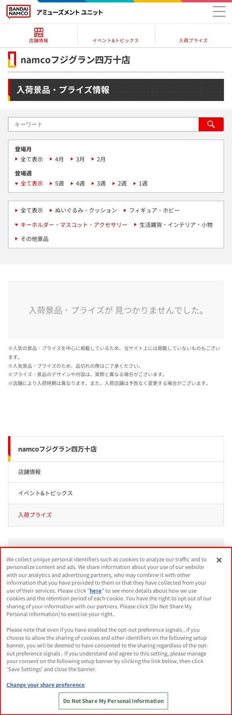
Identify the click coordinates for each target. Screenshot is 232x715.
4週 (80, 183)
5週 (59, 183)
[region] (116, 631)
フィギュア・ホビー (154, 210)
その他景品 (35, 239)
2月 (101, 159)
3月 (80, 159)
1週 (143, 183)
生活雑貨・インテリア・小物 (176, 224)
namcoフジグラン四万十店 (57, 448)
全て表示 (32, 159)
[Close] (219, 560)
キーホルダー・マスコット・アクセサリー (74, 224)
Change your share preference (45, 684)
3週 (101, 183)
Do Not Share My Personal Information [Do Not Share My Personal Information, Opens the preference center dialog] (113, 701)
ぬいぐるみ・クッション (86, 210)
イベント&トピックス (45, 493)
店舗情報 (29, 472)
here (96, 590)
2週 (122, 183)
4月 (59, 159)
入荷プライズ (35, 515)
